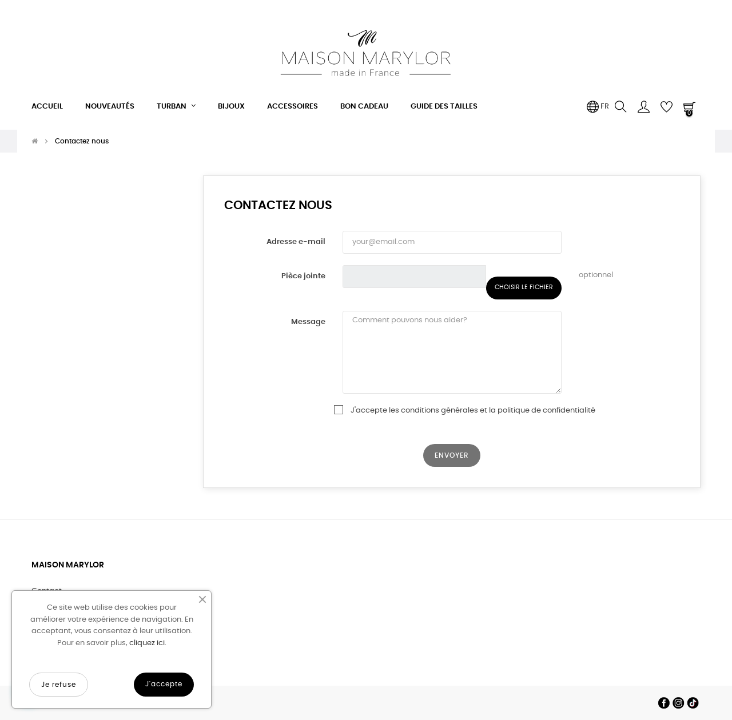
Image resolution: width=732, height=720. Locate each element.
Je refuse (58, 684)
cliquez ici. (147, 643)
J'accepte (163, 684)
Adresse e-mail (295, 242)
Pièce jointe (303, 276)
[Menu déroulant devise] (597, 107)
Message (308, 322)
